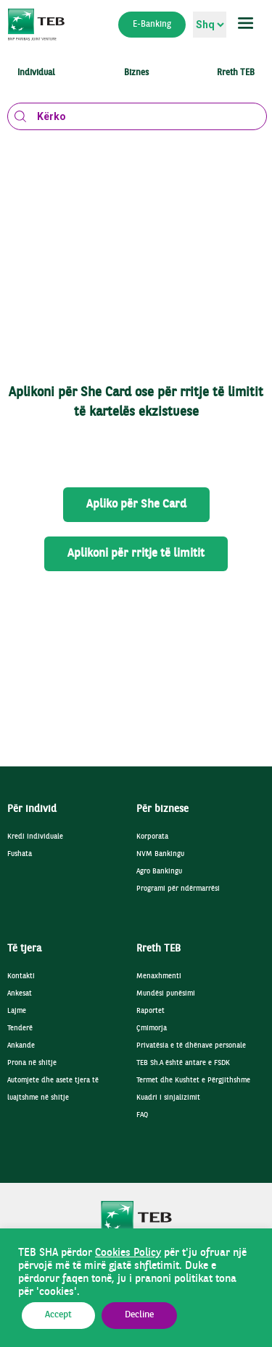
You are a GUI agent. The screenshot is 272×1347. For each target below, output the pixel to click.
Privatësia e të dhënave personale (191, 1046)
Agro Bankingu (159, 871)
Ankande (21, 1046)
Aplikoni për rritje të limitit (136, 554)
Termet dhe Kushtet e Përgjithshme (193, 1080)
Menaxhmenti (158, 976)
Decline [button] (139, 1315)
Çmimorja (151, 1028)
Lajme (16, 1011)
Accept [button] (58, 1315)
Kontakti (21, 976)
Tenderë (20, 1028)
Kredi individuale (35, 837)
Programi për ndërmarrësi (178, 889)
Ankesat (19, 994)
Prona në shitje (32, 1063)
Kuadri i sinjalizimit (168, 1098)
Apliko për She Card (136, 505)
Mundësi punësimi (165, 994)
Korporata (152, 837)
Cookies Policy (128, 1253)
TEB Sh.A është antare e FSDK (183, 1063)
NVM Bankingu (160, 854)
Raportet (150, 1011)
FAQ (142, 1115)
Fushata (19, 854)
